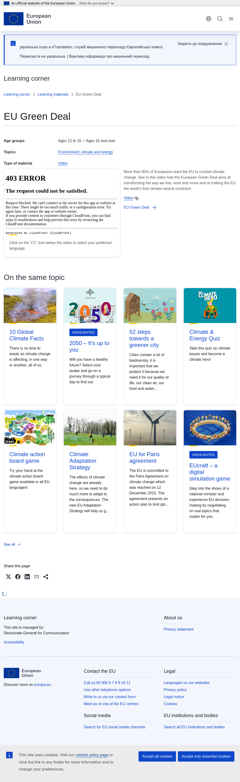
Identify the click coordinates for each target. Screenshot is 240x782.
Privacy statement (179, 629)
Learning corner (17, 94)
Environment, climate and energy (85, 152)
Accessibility (14, 642)
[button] (8, 576)
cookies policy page (91, 755)
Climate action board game (27, 457)
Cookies (170, 704)
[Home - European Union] (27, 18)
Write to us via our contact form (109, 697)
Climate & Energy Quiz (204, 335)
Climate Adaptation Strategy (82, 460)
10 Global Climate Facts (26, 335)
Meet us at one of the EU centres (111, 704)
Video (63, 163)
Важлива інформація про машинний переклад (109, 56)
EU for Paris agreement (144, 457)
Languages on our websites (187, 683)
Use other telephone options (107, 690)
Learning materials (53, 94)
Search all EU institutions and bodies (194, 727)
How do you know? (97, 3)
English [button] (208, 19)
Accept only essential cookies (206, 756)
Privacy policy (175, 690)
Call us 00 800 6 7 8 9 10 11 (107, 683)
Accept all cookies (157, 756)
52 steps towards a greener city (144, 338)
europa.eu (42, 685)
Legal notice (174, 697)
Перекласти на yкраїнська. (43, 56)
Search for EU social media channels (114, 727)
